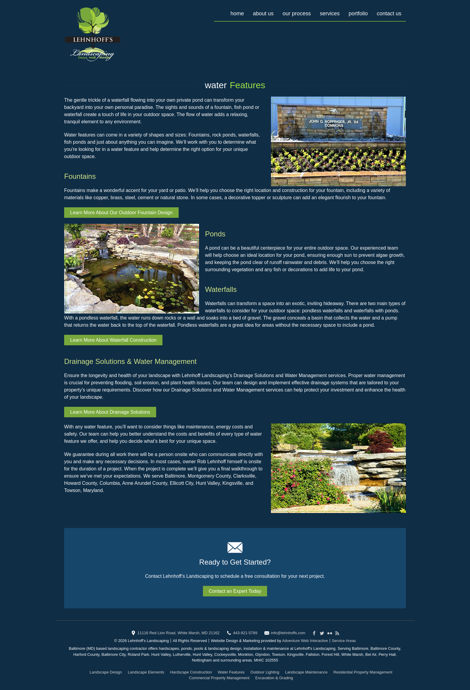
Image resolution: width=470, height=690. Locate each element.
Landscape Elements (146, 672)
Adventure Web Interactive (305, 640)
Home (237, 13)
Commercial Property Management (219, 678)
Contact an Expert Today (235, 591)
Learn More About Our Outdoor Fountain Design (121, 212)
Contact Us (389, 13)
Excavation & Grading (274, 678)
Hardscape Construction (191, 672)
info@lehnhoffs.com (288, 633)
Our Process (297, 13)
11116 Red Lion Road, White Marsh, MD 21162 (178, 633)
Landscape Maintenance (306, 672)
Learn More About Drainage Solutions (110, 412)
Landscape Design (106, 672)
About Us (263, 13)
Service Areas (344, 640)
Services (330, 13)
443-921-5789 (245, 633)
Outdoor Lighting (264, 672)
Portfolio (358, 13)
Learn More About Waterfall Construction (113, 340)
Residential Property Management (362, 672)
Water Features (231, 672)
